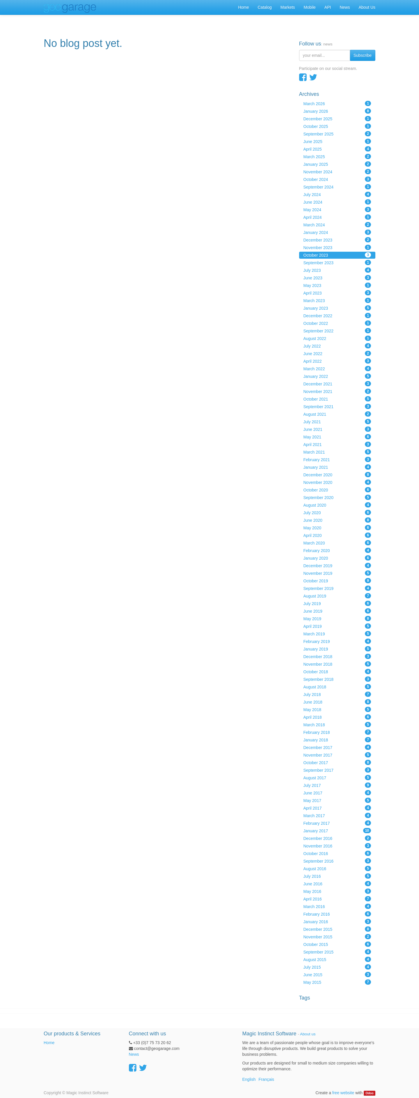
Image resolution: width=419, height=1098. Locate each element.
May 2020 (337, 527)
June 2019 (337, 611)
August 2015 (337, 959)
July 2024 (337, 194)
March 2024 (337, 224)
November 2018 (337, 664)
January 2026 (337, 111)
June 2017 (337, 792)
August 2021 (337, 414)
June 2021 (337, 429)
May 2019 (337, 618)
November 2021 (337, 391)
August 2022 (337, 338)
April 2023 (337, 292)
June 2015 (337, 974)
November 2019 (337, 573)
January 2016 (337, 921)
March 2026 (337, 103)
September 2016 (337, 860)
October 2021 (337, 398)
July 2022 (337, 345)
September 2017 (337, 770)
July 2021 (337, 421)
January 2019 (337, 648)
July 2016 (337, 876)
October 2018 (337, 671)
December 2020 (337, 474)
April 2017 (337, 807)
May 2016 (337, 891)
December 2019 (337, 565)
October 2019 (337, 580)
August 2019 (337, 595)
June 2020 (337, 520)
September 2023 (337, 262)
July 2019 (337, 603)
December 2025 (337, 118)
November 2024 (337, 171)
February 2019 (337, 641)
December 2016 (337, 838)
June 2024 (337, 202)
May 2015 (337, 982)
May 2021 (337, 436)
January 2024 (337, 232)
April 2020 (337, 535)
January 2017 (337, 830)
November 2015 (337, 936)
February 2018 (337, 732)
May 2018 (337, 709)
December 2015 (337, 929)
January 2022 (337, 376)
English (249, 1079)
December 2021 (337, 383)
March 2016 (337, 906)
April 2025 (337, 148)
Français (266, 1079)
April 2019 (337, 626)
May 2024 (337, 209)
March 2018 (337, 724)
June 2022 (337, 353)
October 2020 (337, 489)
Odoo (369, 1093)
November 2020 (337, 482)
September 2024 (337, 186)
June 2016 (337, 883)
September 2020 (337, 497)
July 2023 (337, 270)
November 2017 (337, 754)
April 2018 (337, 717)
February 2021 (337, 459)
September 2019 (337, 588)
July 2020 (337, 512)
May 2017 (337, 800)
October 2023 (337, 255)
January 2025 (337, 164)
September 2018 (337, 679)
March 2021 (337, 451)
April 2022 (337, 361)
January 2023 (337, 308)
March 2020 (337, 542)
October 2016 (337, 853)
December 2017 (337, 747)
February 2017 (337, 823)
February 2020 (337, 550)
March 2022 (337, 368)
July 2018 (337, 694)
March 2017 (337, 815)
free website (343, 1092)
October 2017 (337, 762)
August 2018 (337, 686)
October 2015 (337, 944)
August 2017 (337, 777)
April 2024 (337, 217)
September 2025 (337, 133)
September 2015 (337, 951)
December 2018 (337, 656)
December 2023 (337, 239)
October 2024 (337, 179)
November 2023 (337, 247)
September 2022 (337, 330)
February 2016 (337, 914)
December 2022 (337, 315)
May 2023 (337, 285)
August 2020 (337, 504)
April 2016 (337, 898)
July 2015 (337, 967)
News (134, 1054)
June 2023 (337, 277)
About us (307, 1034)
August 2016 (337, 868)
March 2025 (337, 156)
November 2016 (337, 845)
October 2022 (337, 323)
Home (49, 1042)
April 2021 (337, 444)
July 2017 (337, 785)
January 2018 (337, 739)
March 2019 (337, 633)
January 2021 (337, 467)
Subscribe (363, 55)
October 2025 (337, 126)
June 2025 (337, 141)
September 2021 (337, 406)
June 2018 (337, 701)
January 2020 (337, 558)
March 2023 (337, 300)
